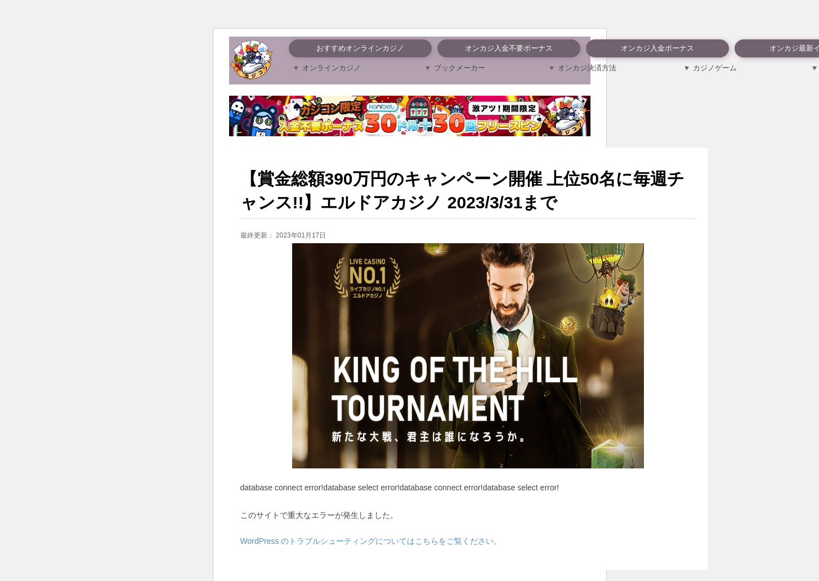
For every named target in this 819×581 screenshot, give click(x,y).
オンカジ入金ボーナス (657, 48)
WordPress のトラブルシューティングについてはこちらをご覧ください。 (371, 541)
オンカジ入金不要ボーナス (509, 48)
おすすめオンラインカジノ (360, 48)
